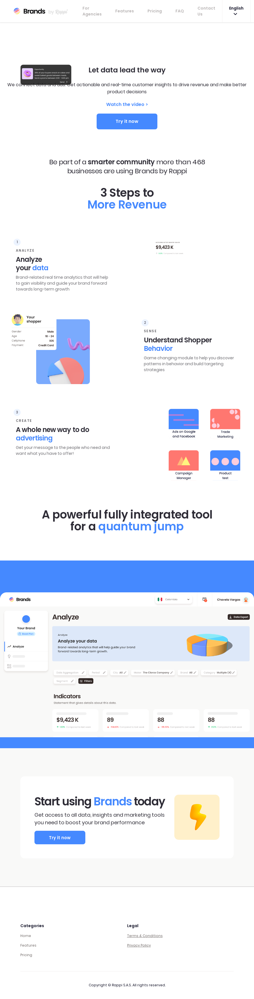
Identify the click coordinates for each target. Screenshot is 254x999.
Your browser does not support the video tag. (127, 44)
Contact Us (206, 11)
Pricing (154, 11)
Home (25, 935)
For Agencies (92, 11)
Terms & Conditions (145, 935)
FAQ (179, 11)
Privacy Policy (139, 945)
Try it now (127, 121)
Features (124, 11)
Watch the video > (127, 104)
